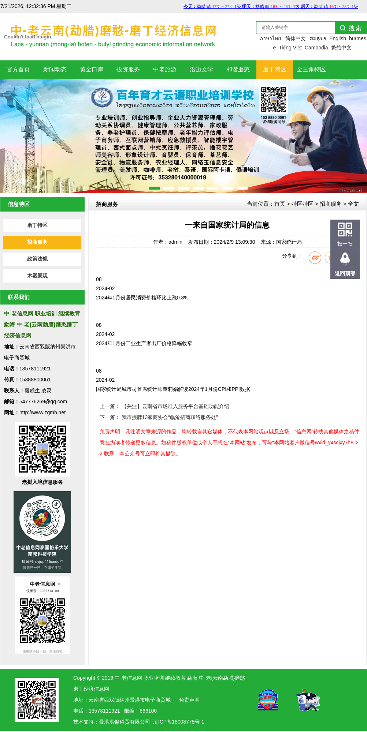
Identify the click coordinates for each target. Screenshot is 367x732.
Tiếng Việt (290, 48)
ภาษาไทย (270, 38)
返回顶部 (345, 273)
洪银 (114, 722)
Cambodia (316, 48)
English (337, 38)
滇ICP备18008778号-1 (178, 722)
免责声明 (189, 700)
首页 (279, 204)
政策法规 (37, 259)
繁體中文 (341, 48)
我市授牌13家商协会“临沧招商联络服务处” (170, 417)
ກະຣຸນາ (318, 38)
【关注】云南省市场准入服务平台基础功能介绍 (175, 406)
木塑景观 (37, 276)
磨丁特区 (37, 225)
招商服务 (37, 242)
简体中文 (295, 38)
